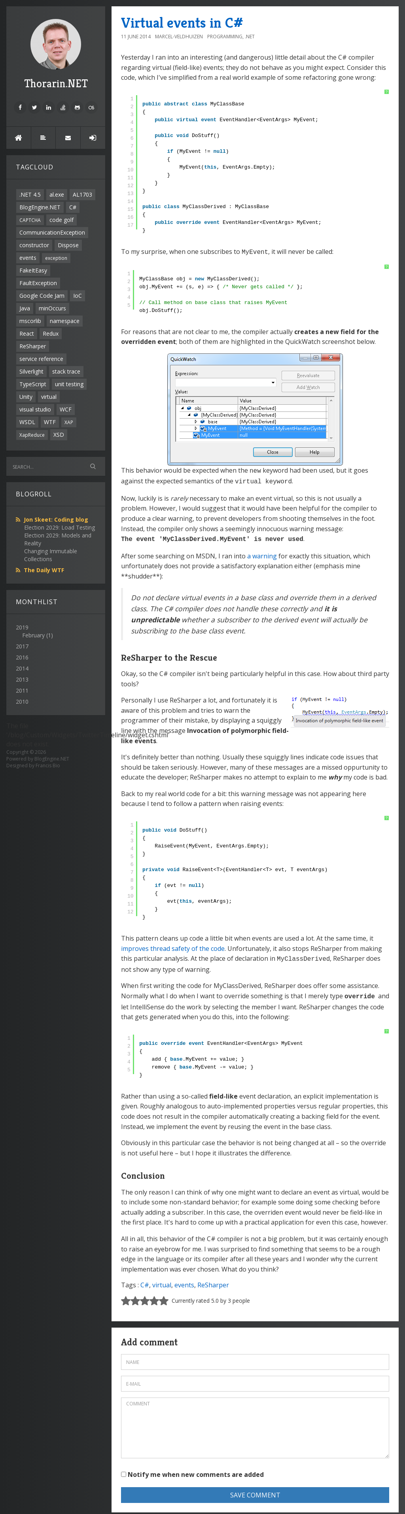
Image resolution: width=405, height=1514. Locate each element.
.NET (250, 36)
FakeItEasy (33, 270)
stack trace (66, 371)
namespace (64, 321)
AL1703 (82, 194)
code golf (61, 220)
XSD (58, 434)
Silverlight (31, 371)
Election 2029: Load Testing (59, 527)
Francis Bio (48, 765)
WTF (50, 422)
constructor (34, 245)
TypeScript (32, 384)
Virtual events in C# (182, 23)
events (27, 257)
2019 (56, 631)
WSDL (27, 422)
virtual (49, 396)
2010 (22, 701)
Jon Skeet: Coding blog (56, 519)
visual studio (35, 409)
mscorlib (30, 321)
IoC (77, 295)
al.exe (56, 194)
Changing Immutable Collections (50, 555)
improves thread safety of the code (173, 945)
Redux (51, 333)
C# (72, 207)
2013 (22, 679)
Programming (224, 36)
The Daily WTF (44, 570)
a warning (262, 552)
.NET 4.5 (30, 194)
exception (56, 258)
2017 (22, 646)
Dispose (68, 245)
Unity (25, 396)
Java (24, 308)
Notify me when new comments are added (192, 1469)
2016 (22, 657)
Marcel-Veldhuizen (179, 36)
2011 (22, 690)
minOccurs (52, 308)
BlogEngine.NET (40, 207)
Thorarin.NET (56, 54)
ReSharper (32, 346)
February (33, 635)
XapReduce (32, 435)
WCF (66, 409)
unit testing (69, 384)
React (26, 333)
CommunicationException (52, 232)
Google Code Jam (41, 295)
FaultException (38, 283)
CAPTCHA (30, 220)
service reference (41, 359)
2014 (22, 668)
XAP (68, 422)
